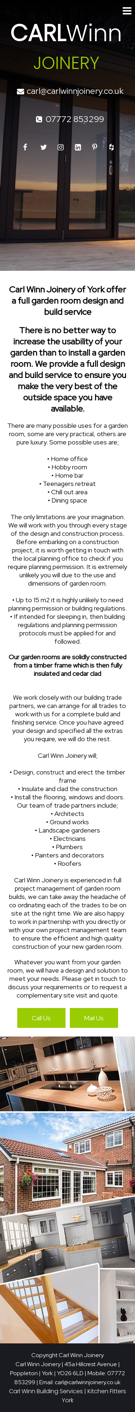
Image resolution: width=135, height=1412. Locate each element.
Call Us (41, 1018)
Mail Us (94, 1018)
